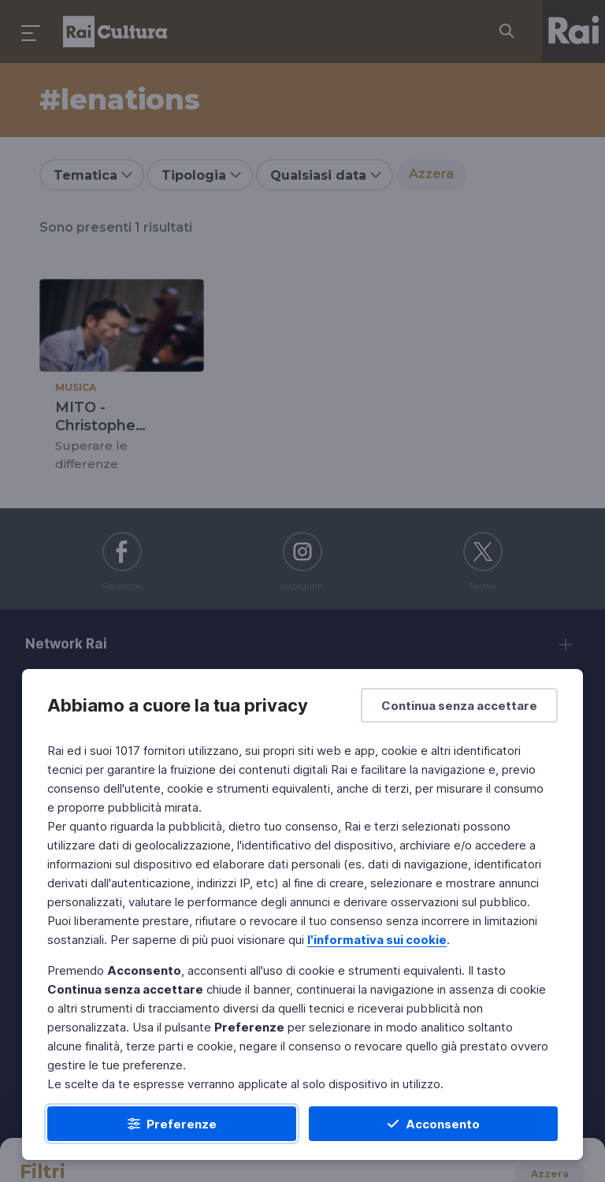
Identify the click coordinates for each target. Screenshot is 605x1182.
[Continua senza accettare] (459, 705)
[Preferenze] (171, 1123)
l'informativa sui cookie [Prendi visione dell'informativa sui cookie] (377, 939)
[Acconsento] (433, 1123)
